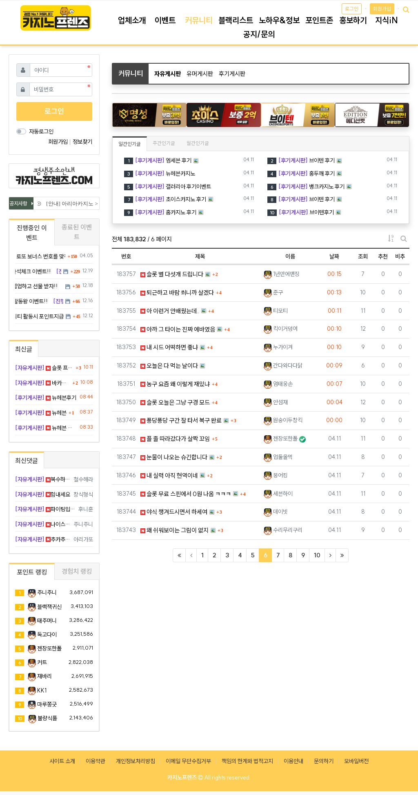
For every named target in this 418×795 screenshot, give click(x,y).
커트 (42, 662)
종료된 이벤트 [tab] (77, 232)
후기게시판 (232, 74)
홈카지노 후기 (160, 212)
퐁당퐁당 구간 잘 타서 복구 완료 (181, 420)
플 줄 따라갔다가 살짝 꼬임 (175, 439)
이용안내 (293, 761)
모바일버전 (356, 761)
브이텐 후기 (301, 160)
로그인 (351, 9)
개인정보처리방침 (135, 761)
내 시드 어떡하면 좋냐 (169, 347)
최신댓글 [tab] (26, 461)
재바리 (44, 676)
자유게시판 (167, 74)
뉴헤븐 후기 (46, 428)
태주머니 (47, 620)
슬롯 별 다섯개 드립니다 (171, 274)
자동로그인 (41, 131)
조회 (363, 256)
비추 (400, 256)
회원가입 (382, 9)
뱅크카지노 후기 (306, 186)
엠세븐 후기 (157, 160)
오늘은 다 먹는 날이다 (169, 366)
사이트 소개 (62, 761)
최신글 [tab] (23, 349)
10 (317, 555)
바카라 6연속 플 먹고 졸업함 (42, 383)
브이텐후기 (300, 212)
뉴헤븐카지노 (159, 173)
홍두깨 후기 (301, 173)
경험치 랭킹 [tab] (77, 571)
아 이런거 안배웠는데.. (169, 311)
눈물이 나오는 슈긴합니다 (173, 457)
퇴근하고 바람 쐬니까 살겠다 (177, 292)
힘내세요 (42, 494)
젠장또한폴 (49, 648)
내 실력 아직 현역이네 (169, 475)
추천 (383, 256)
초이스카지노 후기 (165, 199)
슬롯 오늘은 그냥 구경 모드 (175, 402)
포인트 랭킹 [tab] (32, 572)
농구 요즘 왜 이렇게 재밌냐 (175, 384)
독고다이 (47, 634)
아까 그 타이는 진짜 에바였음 (177, 329)
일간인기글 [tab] (129, 144)
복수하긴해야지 (43, 479)
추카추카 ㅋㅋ (43, 539)
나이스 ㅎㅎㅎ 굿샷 (43, 524)
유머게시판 (200, 74)
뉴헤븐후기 (45, 397)
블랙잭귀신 (49, 606)
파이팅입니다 (45, 509)
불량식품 (47, 718)
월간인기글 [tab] (198, 143)
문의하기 (324, 761)
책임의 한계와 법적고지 (247, 761)
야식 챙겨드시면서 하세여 (173, 512)
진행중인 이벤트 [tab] (32, 233)
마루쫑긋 (47, 704)
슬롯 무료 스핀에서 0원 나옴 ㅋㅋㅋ (185, 494)
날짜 (334, 256)
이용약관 (95, 761)
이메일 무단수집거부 (188, 761)
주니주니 (47, 592)
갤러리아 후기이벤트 (167, 186)
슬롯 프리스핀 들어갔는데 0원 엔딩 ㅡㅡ (44, 368)
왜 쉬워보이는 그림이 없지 (174, 530)
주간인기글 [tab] (164, 143)
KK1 (42, 690)
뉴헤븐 (41, 412)
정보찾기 (82, 141)
